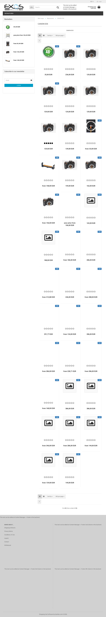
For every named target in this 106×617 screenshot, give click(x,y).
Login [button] (99, 1)
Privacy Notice (8, 531)
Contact (6, 542)
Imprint (6, 538)
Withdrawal (7, 545)
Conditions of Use (9, 535)
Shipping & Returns (9, 528)
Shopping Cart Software (46, 614)
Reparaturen (9, 13)
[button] (92, 1)
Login (19, 85)
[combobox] (50, 36)
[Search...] (32, 7)
